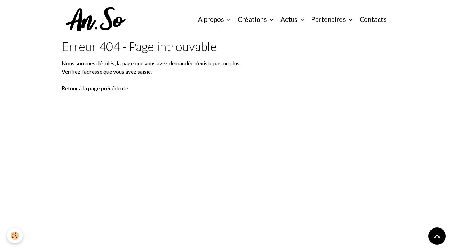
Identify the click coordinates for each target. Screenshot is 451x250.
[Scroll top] (437, 236)
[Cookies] (15, 235)
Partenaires (329, 19)
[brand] (98, 19)
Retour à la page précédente (95, 88)
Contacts (373, 19)
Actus (289, 19)
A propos (212, 19)
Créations (253, 19)
